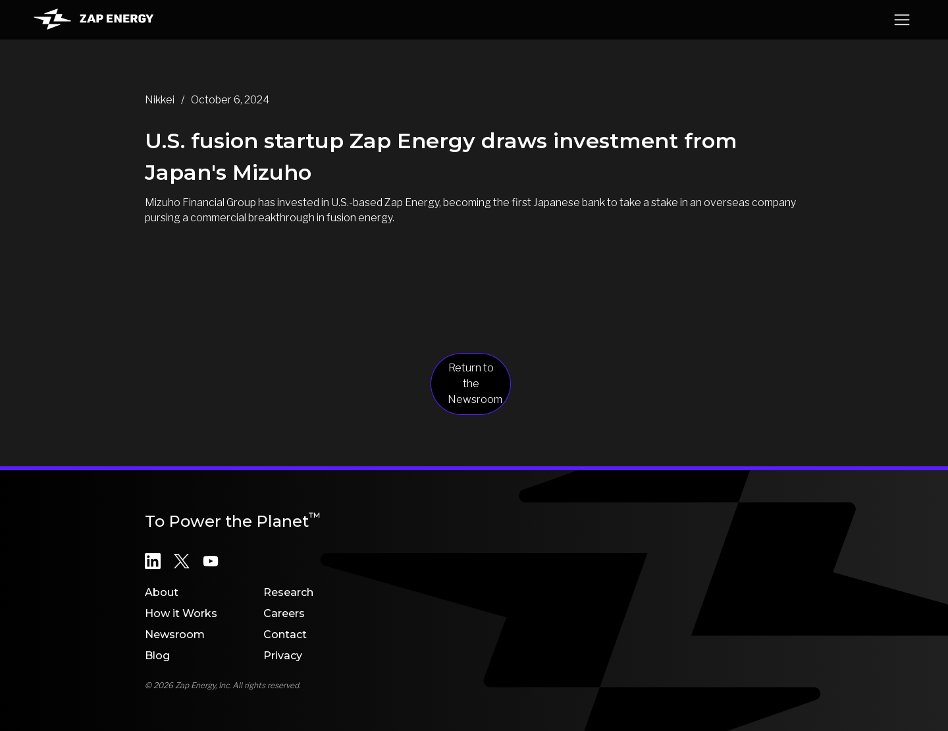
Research (288, 592)
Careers (284, 613)
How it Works (181, 613)
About (161, 592)
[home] (93, 19)
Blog (157, 655)
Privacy (282, 655)
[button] (902, 19)
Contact (285, 634)
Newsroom (175, 634)
